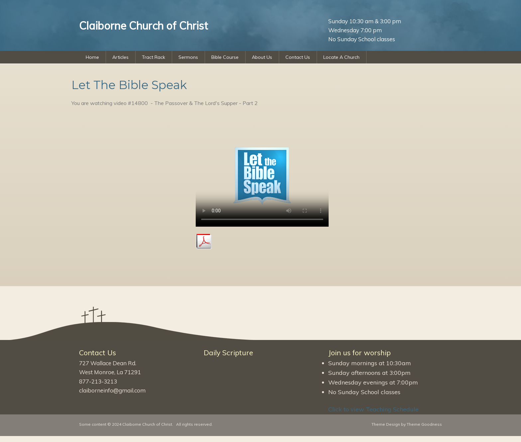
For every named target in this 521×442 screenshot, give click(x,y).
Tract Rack (153, 57)
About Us (262, 57)
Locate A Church (341, 57)
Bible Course (225, 57)
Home (92, 57)
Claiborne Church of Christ (147, 424)
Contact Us (297, 57)
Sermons (188, 57)
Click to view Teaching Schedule (373, 409)
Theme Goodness (424, 424)
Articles (120, 57)
